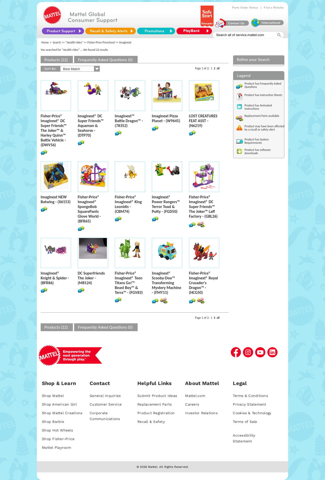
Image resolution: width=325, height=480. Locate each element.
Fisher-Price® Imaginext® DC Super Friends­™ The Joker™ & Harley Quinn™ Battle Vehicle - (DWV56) (54, 130)
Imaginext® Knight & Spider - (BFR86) (55, 278)
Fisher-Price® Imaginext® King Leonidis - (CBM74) (128, 204)
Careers (192, 404)
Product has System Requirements (257, 141)
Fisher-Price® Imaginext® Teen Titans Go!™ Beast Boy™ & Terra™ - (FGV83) (129, 283)
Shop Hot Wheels (57, 430)
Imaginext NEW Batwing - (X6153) (56, 199)
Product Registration (156, 413)
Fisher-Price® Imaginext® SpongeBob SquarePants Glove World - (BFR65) (89, 209)
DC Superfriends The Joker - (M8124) (91, 278)
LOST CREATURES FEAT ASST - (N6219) (203, 121)
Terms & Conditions (250, 396)
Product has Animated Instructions (258, 107)
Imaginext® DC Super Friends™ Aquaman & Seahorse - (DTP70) (91, 126)
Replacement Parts (154, 404)
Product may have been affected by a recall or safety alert (264, 127)
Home (45, 42)
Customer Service (106, 404)
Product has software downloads (258, 151)
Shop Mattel (53, 396)
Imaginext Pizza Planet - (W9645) (166, 118)
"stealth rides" (74, 42)
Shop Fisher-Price (58, 439)
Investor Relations (201, 413)
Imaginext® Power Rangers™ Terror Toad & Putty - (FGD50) (166, 204)
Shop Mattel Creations (62, 413)
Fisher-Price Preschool (101, 42)
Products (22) (56, 59)
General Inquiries (105, 396)
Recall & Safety (151, 422)
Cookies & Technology (252, 413)
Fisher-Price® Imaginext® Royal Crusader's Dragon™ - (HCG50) (203, 283)
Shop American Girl (59, 404)
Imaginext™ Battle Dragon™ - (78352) (129, 121)
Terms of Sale (245, 422)
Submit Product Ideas (157, 396)
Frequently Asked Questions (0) (105, 59)
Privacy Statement (249, 404)
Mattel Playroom (56, 447)
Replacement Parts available (262, 116)
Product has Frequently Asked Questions (263, 85)
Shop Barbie (53, 422)
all (218, 68)
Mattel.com (195, 396)
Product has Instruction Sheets (263, 95)
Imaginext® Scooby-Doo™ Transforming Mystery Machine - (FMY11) (166, 283)
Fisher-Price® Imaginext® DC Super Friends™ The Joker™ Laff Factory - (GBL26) (203, 207)
